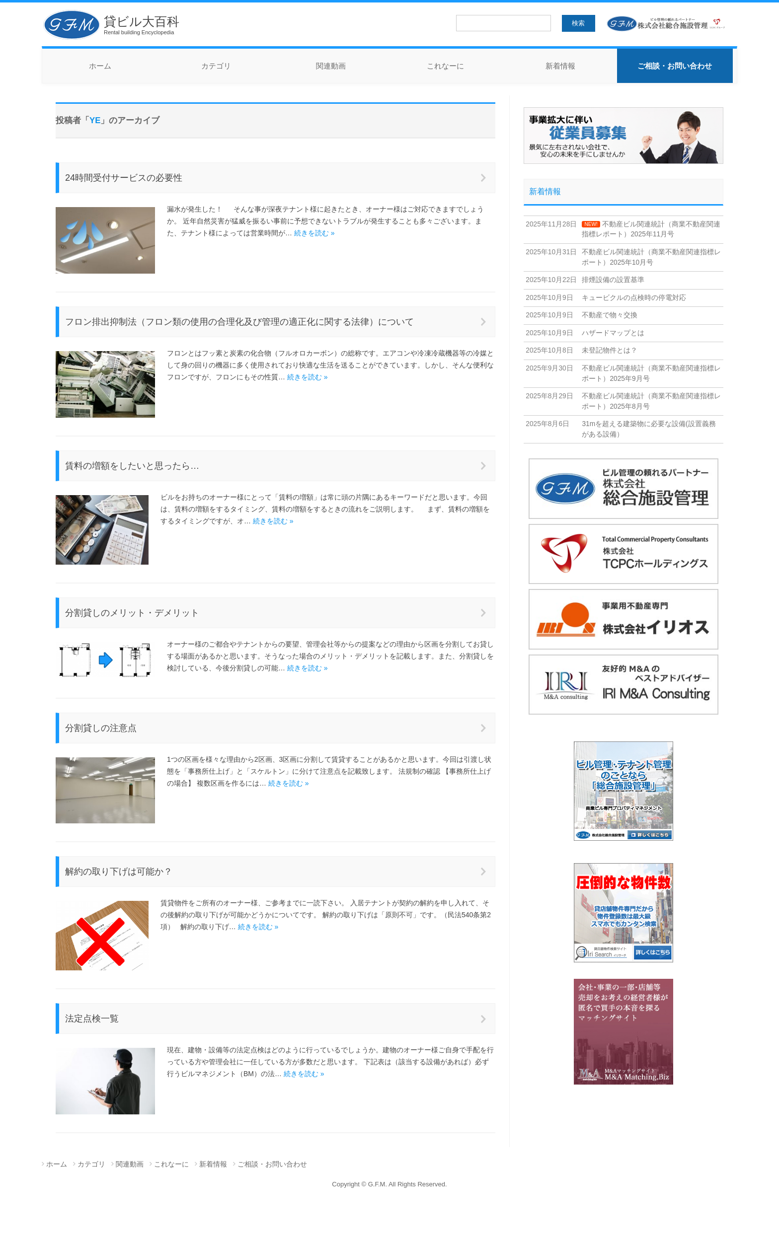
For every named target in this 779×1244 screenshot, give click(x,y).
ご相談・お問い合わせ (674, 66)
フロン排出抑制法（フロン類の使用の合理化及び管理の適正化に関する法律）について (239, 322)
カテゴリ (216, 66)
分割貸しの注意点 (101, 728)
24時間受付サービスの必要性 (123, 178)
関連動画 (331, 66)
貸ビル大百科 (110, 24)
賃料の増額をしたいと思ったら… (132, 466)
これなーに (445, 66)
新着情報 (560, 66)
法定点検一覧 (92, 1019)
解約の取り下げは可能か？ (118, 872)
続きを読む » (314, 233)
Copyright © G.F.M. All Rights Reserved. (389, 1184)
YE (94, 120)
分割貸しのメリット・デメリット (132, 613)
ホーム (100, 66)
